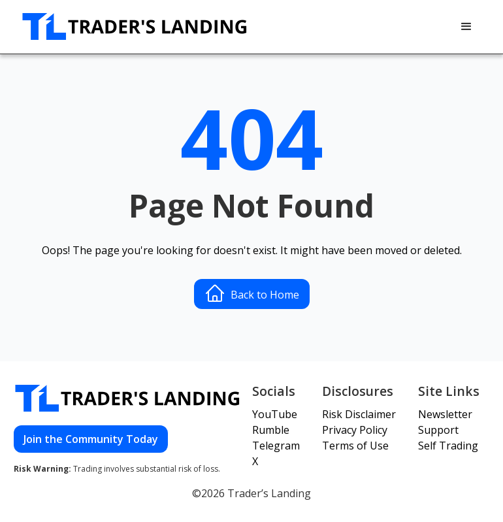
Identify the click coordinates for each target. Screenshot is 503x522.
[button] (466, 26)
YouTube (274, 414)
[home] (135, 26)
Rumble (270, 430)
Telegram (276, 445)
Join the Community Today (91, 439)
